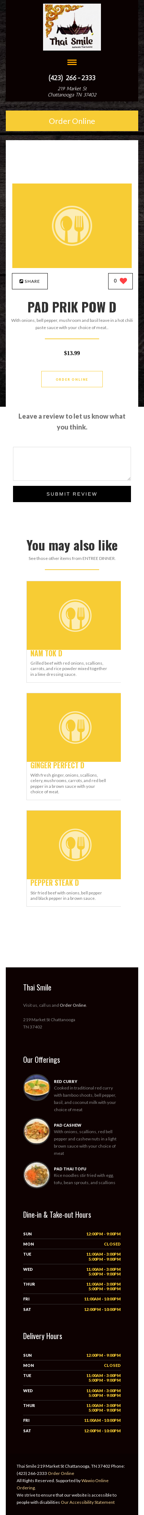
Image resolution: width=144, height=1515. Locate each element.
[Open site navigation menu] (72, 63)
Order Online (72, 121)
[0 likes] (120, 281)
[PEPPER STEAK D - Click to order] (75, 877)
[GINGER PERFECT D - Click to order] (75, 760)
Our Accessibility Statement (87, 1502)
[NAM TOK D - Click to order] (75, 648)
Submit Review (71, 494)
